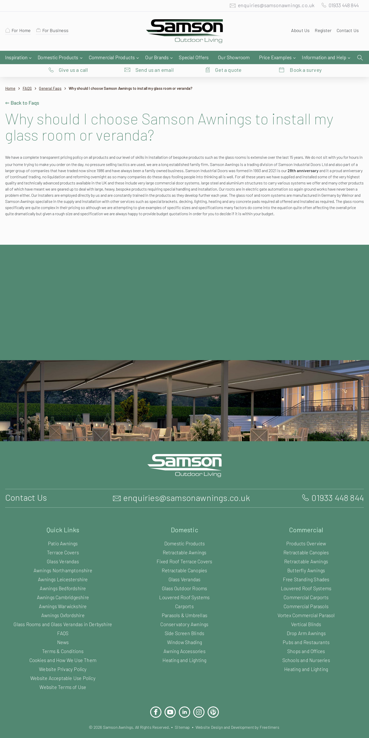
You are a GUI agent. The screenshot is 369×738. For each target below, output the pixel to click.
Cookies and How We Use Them (63, 656)
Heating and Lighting (184, 656)
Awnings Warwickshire (63, 602)
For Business (57, 31)
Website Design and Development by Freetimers (241, 723)
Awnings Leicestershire (62, 575)
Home (10, 78)
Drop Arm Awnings (306, 629)
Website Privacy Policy (63, 665)
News (63, 638)
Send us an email (155, 58)
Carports (184, 602)
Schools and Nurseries (306, 656)
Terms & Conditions (62, 647)
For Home (22, 31)
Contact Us (347, 31)
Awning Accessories (184, 647)
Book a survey (305, 58)
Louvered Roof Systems (184, 593)
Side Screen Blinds (184, 629)
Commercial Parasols (306, 602)
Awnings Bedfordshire (63, 584)
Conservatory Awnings (184, 620)
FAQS (29, 78)
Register (321, 31)
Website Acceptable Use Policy (63, 674)
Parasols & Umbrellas (185, 611)
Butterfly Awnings (306, 566)
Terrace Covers (63, 548)
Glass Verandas (62, 557)
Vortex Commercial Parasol (306, 611)
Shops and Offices (306, 647)
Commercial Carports (306, 593)
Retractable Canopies (185, 566)
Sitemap (182, 723)
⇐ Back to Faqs (23, 92)
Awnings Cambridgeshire (62, 593)
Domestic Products (185, 539)
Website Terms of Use (63, 683)
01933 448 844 (341, 6)
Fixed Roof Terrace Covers (184, 557)
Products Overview (306, 539)
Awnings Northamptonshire (63, 566)
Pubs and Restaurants (306, 638)
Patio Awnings (63, 539)
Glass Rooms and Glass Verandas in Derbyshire (62, 620)
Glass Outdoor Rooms (184, 584)
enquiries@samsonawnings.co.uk (271, 6)
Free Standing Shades (306, 575)
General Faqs (54, 78)
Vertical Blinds (306, 620)
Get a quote (228, 58)
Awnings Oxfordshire (63, 611)
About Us (298, 31)
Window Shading (184, 638)
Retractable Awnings (184, 548)
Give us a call (73, 58)
